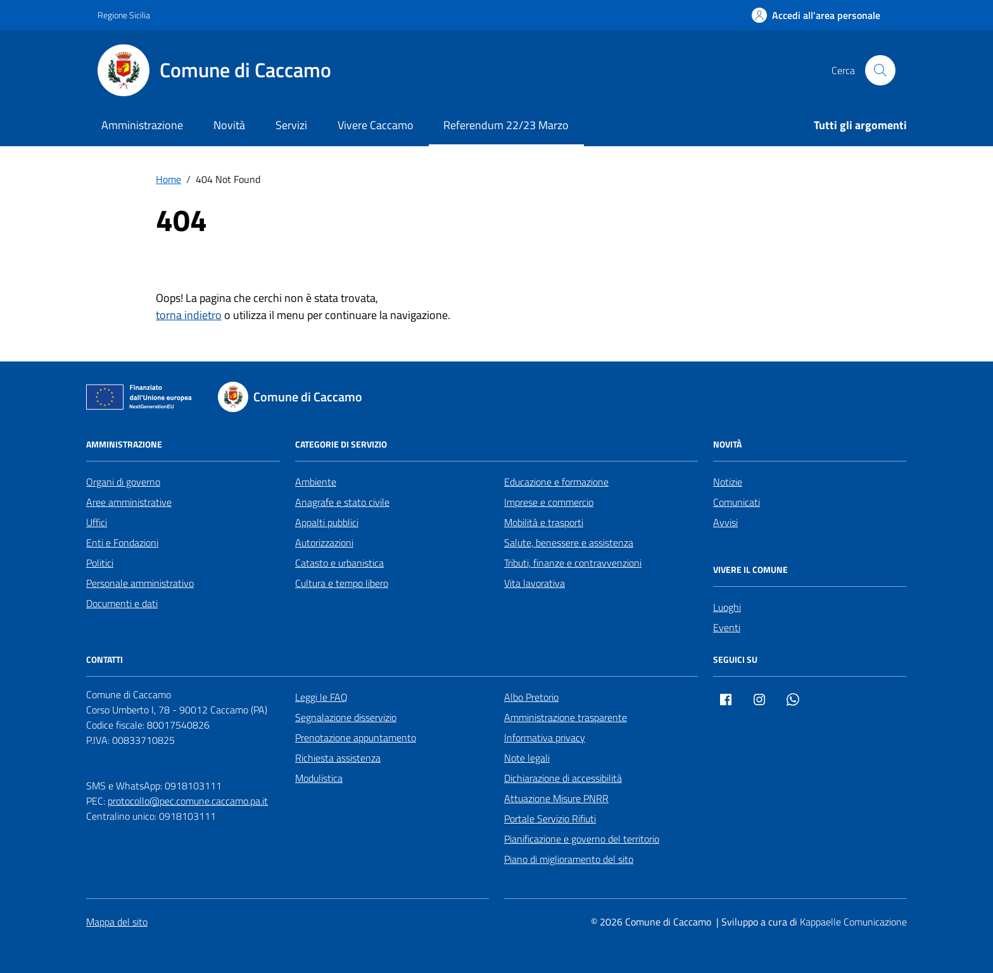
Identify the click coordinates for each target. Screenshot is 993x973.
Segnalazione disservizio (345, 717)
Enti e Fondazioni (122, 542)
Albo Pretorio (531, 697)
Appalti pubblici (326, 522)
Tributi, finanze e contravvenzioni (573, 562)
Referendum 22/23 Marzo (506, 125)
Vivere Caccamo (376, 125)
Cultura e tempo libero (341, 583)
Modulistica (319, 778)
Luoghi (727, 607)
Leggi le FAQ (321, 697)
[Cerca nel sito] (880, 70)
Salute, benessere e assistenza (568, 542)
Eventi (726, 627)
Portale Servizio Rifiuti (550, 818)
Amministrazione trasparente (565, 717)
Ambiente (315, 481)
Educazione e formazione (556, 481)
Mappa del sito (117, 921)
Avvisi (725, 522)
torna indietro (189, 314)
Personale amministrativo (140, 583)
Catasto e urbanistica (339, 562)
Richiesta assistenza (338, 757)
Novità (229, 125)
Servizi (291, 125)
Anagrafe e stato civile (342, 502)
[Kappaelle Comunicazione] (852, 922)
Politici (99, 562)
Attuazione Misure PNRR (556, 798)
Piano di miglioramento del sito (568, 859)
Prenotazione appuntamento (355, 737)
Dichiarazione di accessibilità (563, 778)
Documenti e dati (122, 603)
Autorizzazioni (324, 542)
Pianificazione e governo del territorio (581, 838)
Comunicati (736, 502)
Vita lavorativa (534, 583)
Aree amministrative (129, 502)
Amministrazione (142, 125)
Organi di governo (123, 481)
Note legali (527, 757)
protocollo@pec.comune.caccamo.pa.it (188, 800)
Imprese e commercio (548, 502)
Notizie (727, 481)
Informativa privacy (544, 737)
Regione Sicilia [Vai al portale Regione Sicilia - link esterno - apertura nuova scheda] (124, 15)
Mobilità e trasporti (543, 522)
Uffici (96, 522)
